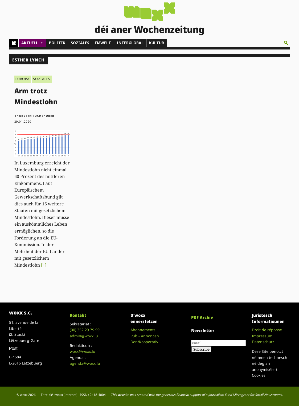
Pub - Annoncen (144, 335)
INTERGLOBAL (130, 42)
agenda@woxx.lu (85, 363)
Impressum (262, 335)
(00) (85, 329)
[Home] (13, 43)
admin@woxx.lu (84, 335)
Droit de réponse (267, 329)
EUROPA (22, 79)
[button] (286, 43)
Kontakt (78, 315)
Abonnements (142, 329)
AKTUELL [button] (32, 43)
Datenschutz (263, 341)
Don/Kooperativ (144, 341)
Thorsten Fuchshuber (34, 116)
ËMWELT (103, 42)
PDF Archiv (202, 317)
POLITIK (57, 42)
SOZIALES (80, 42)
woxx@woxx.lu (82, 351)
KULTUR (156, 42)
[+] (44, 265)
